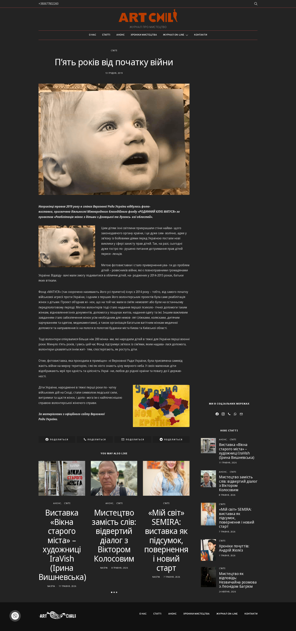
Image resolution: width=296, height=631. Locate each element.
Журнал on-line (173, 35)
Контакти (200, 35)
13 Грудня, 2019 (114, 73)
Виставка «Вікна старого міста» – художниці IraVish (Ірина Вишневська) (62, 544)
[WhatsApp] (235, 413)
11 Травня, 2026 (67, 586)
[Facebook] (217, 413)
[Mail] (241, 413)
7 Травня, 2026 (172, 576)
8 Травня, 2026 (120, 567)
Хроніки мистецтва (144, 35)
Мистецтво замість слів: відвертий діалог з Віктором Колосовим (114, 535)
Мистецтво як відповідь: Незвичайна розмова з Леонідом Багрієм (238, 580)
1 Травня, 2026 (227, 555)
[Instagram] (223, 413)
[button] (111, 592)
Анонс (120, 35)
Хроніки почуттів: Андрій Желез (234, 548)
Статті (106, 35)
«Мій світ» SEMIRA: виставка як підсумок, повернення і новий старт (166, 540)
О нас (92, 35)
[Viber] (229, 413)
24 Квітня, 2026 (227, 591)
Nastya (51, 586)
